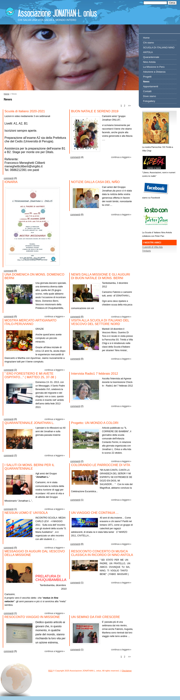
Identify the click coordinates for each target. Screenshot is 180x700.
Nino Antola (149, 62)
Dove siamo (149, 96)
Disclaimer (127, 671)
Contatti (147, 91)
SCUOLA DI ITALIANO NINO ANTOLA (158, 50)
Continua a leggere (120, 157)
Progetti (147, 76)
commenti (9, 178)
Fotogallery (149, 101)
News (146, 81)
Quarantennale (151, 57)
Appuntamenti (150, 86)
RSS (50, 671)
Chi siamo (148, 42)
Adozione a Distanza (154, 71)
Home (6, 94)
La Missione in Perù (153, 66)
